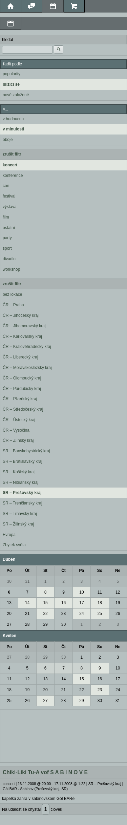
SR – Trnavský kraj (20, 513)
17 (81, 602)
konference (13, 175)
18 (100, 602)
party (7, 237)
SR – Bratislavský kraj (22, 461)
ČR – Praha (13, 305)
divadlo (9, 258)
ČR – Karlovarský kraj (22, 336)
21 (27, 613)
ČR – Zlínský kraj (18, 440)
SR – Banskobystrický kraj (26, 451)
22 (45, 613)
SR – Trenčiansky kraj (22, 503)
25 (100, 613)
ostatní (9, 227)
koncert (10, 165)
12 (117, 592)
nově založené (16, 94)
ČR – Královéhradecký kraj (27, 346)
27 (9, 624)
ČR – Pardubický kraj (22, 388)
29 (45, 624)
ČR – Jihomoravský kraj (24, 326)
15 (45, 602)
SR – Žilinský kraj (18, 524)
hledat (7, 39)
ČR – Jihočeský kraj (21, 315)
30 (9, 581)
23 (63, 613)
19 (117, 602)
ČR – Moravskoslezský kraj (27, 367)
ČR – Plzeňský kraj (20, 398)
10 (81, 592)
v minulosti (13, 129)
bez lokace (12, 294)
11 (100, 592)
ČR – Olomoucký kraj (22, 378)
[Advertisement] (63, 735)
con (6, 185)
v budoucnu (13, 119)
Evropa (9, 534)
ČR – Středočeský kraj (23, 409)
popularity (11, 73)
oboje (8, 139)
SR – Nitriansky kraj (20, 482)
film (6, 217)
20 (9, 613)
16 (63, 602)
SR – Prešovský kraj (22, 492)
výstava (10, 206)
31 (27, 581)
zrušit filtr (12, 154)
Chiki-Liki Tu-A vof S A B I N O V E (45, 772)
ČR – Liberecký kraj (20, 357)
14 (27, 602)
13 (9, 602)
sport (7, 248)
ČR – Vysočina (16, 430)
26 (117, 613)
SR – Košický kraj (19, 472)
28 (27, 624)
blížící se (11, 84)
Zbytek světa (14, 544)
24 (81, 613)
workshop (11, 269)
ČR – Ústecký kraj (19, 419)
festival (9, 196)
